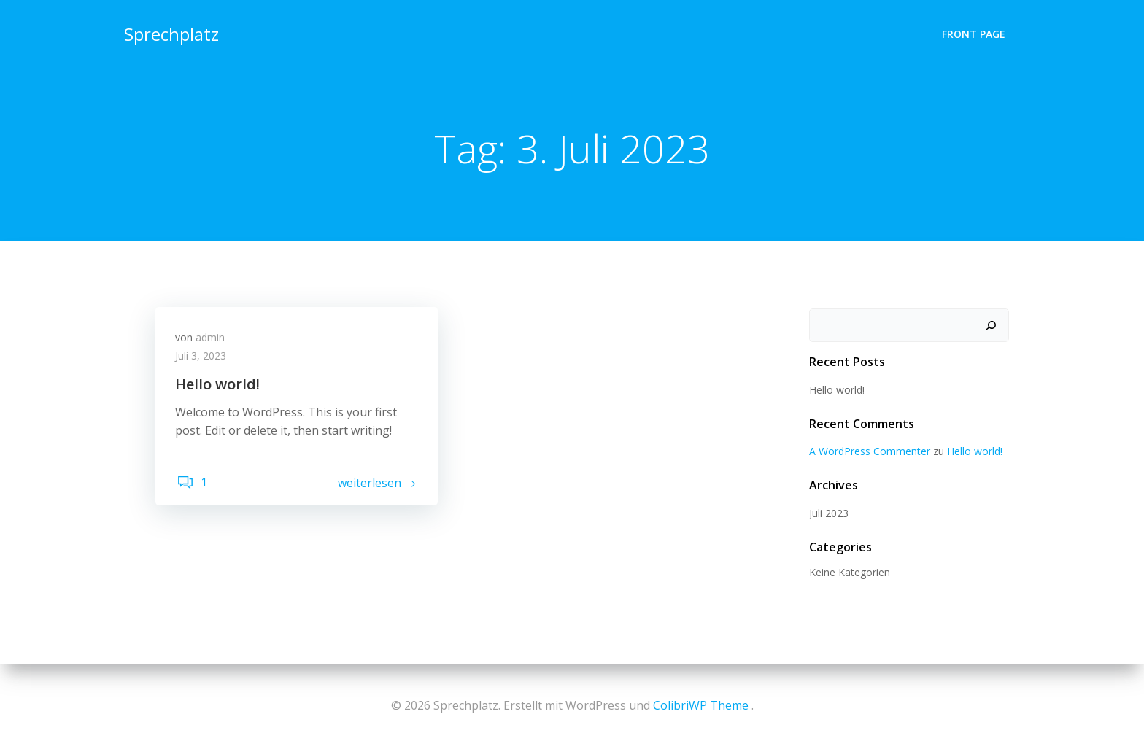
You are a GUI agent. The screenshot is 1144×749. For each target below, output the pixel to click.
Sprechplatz (170, 32)
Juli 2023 (827, 514)
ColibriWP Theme (701, 705)
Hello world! (835, 390)
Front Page (975, 33)
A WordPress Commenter (868, 452)
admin (212, 340)
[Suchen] (992, 326)
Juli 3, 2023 (202, 359)
